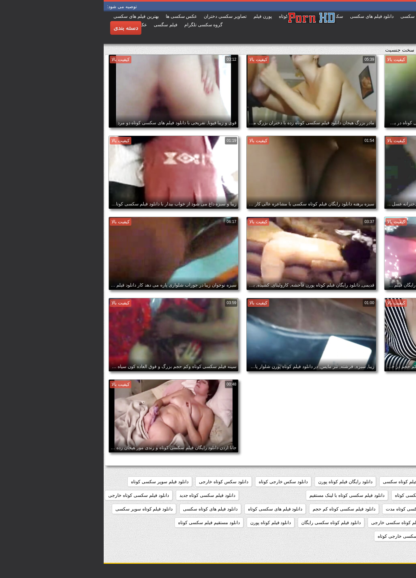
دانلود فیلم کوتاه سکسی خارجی (297, 522)
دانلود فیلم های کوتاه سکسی (106, 508)
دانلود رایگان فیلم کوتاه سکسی (309, 481)
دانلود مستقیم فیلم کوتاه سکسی (377, 536)
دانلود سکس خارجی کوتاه (179, 481)
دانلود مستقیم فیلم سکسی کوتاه (105, 522)
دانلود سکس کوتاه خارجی (120, 481)
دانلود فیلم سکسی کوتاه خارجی (35, 495)
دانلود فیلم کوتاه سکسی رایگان (227, 522)
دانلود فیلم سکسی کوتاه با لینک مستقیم (243, 495)
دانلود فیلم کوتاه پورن (167, 522)
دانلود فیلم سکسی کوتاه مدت (310, 508)
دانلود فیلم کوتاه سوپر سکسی (40, 508)
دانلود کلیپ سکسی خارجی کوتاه (305, 536)
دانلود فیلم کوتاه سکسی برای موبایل (373, 522)
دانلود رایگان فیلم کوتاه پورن (241, 481)
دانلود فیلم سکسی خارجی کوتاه (377, 495)
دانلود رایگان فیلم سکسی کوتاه (378, 481)
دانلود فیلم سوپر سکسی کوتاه (56, 481)
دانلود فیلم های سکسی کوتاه (171, 508)
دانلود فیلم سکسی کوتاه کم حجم (240, 508)
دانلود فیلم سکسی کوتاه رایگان (378, 508)
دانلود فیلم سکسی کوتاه (314, 495)
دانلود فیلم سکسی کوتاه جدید (104, 495)
